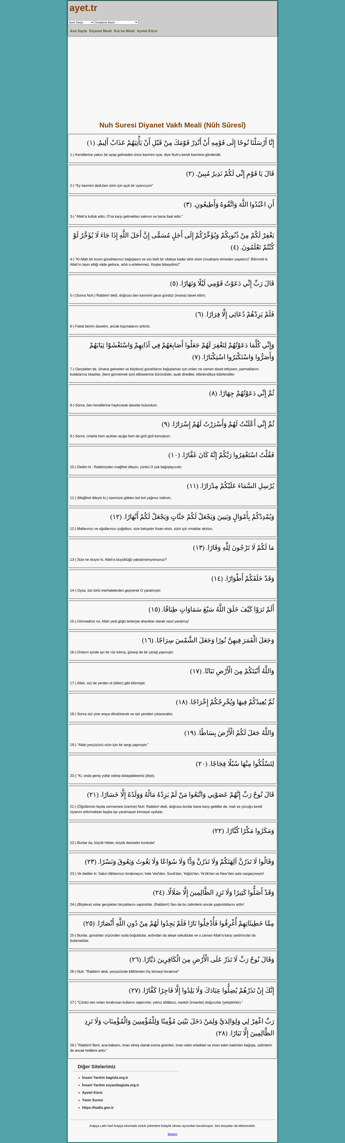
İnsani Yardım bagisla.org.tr (105, 1077)
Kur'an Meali (124, 31)
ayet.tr (83, 8)
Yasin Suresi (92, 1100)
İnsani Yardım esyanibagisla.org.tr (110, 1085)
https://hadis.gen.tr (98, 1107)
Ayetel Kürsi (147, 31)
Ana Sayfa (78, 31)
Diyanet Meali (100, 31)
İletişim (172, 1134)
